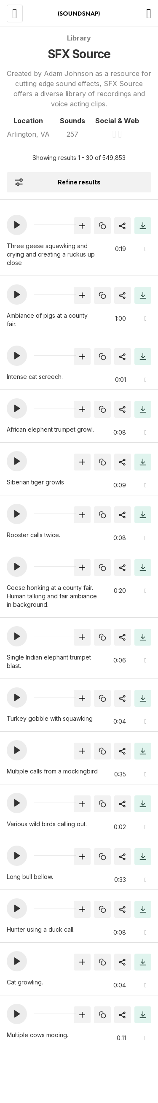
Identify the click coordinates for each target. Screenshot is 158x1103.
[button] (17, 225)
